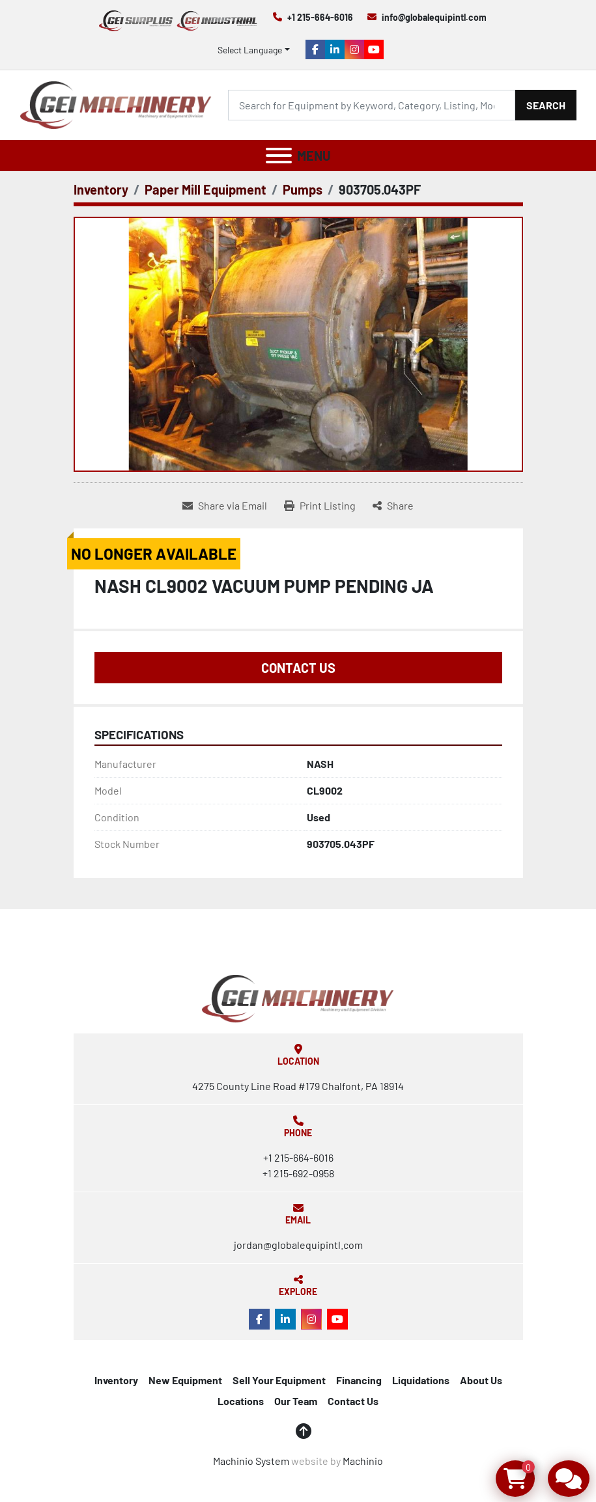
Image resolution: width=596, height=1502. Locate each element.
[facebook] (315, 49)
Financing (359, 1380)
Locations (241, 1401)
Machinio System (251, 1460)
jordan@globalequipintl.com (298, 1244)
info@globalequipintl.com (434, 17)
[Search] (371, 105)
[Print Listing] (320, 505)
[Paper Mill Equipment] (205, 189)
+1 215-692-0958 (298, 1173)
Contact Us (298, 668)
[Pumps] (302, 189)
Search (545, 105)
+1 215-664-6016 (320, 17)
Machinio (363, 1460)
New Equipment (185, 1380)
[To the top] (303, 1431)
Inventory (116, 1380)
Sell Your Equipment (279, 1380)
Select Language (250, 49)
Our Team (295, 1401)
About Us (481, 1380)
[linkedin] (335, 49)
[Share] (393, 505)
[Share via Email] (225, 505)
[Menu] (279, 155)
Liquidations (420, 1380)
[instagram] (354, 49)
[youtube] (374, 49)
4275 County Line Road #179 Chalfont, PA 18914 (298, 1086)
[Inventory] (101, 189)
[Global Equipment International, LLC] (297, 997)
